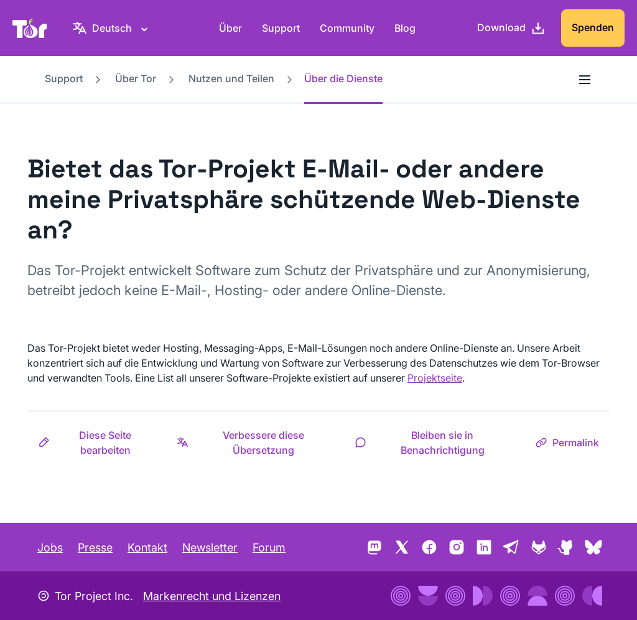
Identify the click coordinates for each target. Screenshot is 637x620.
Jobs (50, 547)
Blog (405, 28)
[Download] (511, 28)
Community (347, 28)
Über (230, 28)
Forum (269, 547)
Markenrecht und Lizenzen (212, 596)
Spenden (593, 27)
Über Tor (135, 78)
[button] (96, 442)
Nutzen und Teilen (231, 78)
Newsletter (210, 547)
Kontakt (147, 547)
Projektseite (434, 378)
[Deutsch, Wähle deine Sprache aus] (112, 28)
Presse (95, 547)
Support (281, 28)
